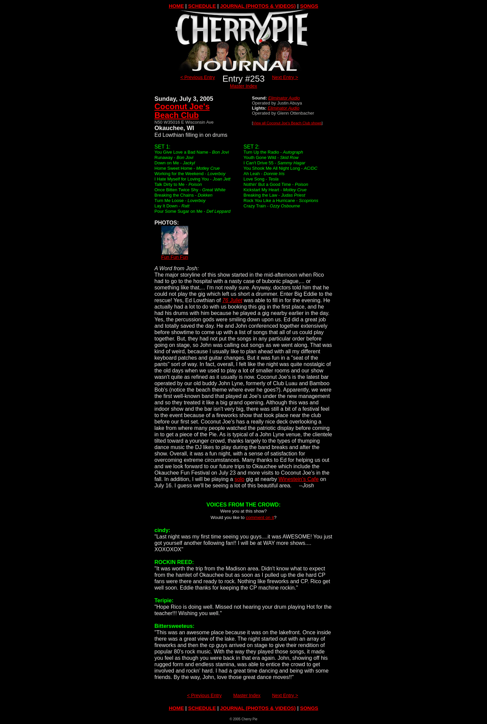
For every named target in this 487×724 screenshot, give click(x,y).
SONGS (309, 6)
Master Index (243, 86)
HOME (176, 6)
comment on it (260, 517)
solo (239, 479)
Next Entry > (285, 77)
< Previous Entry (197, 77)
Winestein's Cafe (299, 479)
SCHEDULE (202, 6)
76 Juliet (232, 300)
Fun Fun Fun (174, 255)
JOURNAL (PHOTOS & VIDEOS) (258, 6)
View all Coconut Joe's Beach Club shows (287, 123)
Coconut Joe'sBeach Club (182, 111)
